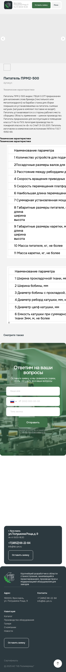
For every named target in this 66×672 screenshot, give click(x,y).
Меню (56, 5)
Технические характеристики (19, 89)
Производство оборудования (19, 620)
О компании (10, 627)
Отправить (33, 422)
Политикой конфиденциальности (33, 432)
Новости (8, 631)
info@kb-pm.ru (44, 601)
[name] (33, 391)
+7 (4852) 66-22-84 (47, 598)
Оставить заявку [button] (41, 5)
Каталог (8, 616)
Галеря (7, 623)
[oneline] (33, 411)
